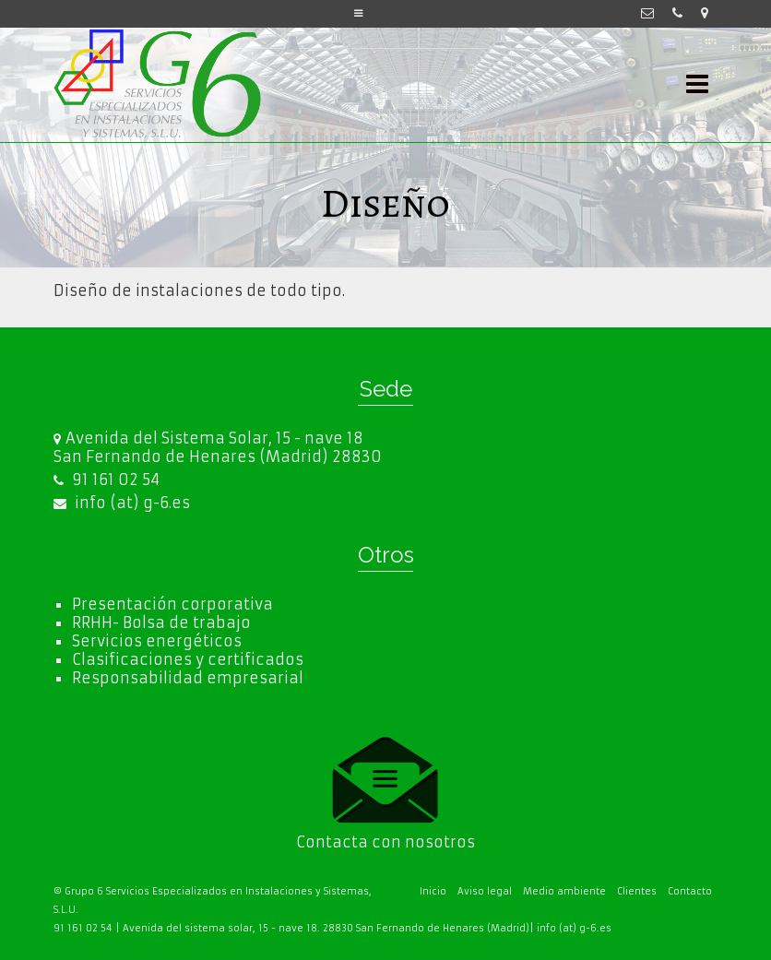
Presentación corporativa (172, 604)
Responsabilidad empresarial (187, 678)
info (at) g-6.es (121, 502)
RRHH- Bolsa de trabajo (161, 622)
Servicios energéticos (157, 641)
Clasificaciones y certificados (187, 659)
